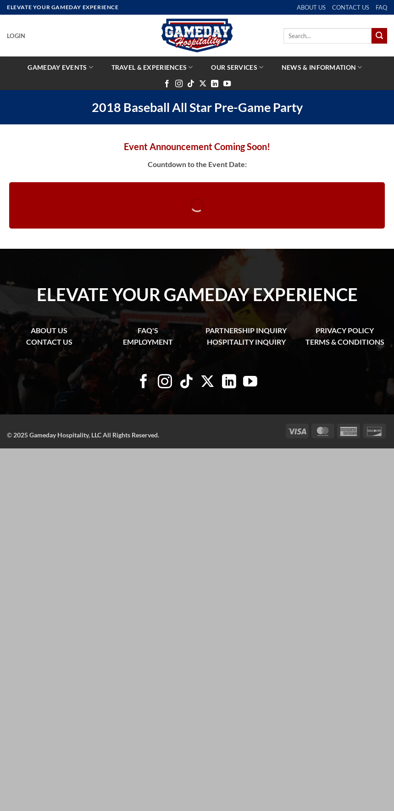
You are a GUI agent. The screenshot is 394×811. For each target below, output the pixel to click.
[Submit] (379, 36)
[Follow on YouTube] (227, 84)
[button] (16, 36)
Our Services (237, 67)
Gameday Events (60, 67)
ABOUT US (311, 7)
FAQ (381, 7)
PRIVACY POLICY (345, 330)
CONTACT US (350, 7)
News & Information (322, 67)
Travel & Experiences (152, 67)
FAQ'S (148, 330)
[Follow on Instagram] (179, 84)
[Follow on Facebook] (167, 84)
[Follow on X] (202, 84)
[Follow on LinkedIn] (214, 84)
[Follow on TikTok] (190, 84)
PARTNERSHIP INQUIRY (246, 330)
